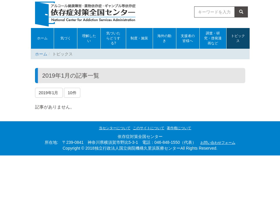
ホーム (41, 54)
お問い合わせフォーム (217, 143)
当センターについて (115, 128)
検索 (241, 12)
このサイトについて (148, 128)
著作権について (179, 128)
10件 (72, 92)
